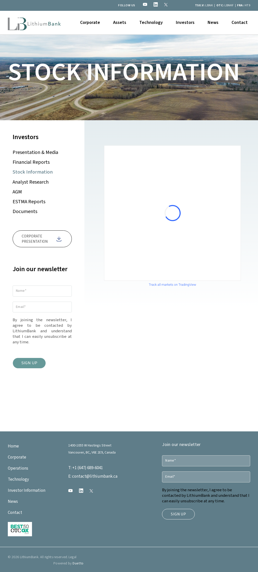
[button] (90, 22)
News (213, 22)
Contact (240, 22)
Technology (151, 22)
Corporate (17, 457)
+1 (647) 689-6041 (85, 468)
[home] (34, 22)
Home (13, 446)
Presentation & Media (35, 152)
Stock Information (33, 172)
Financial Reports (31, 162)
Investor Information (26, 490)
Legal (72, 560)
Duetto (78, 567)
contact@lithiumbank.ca (92, 476)
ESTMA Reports (29, 201)
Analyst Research (31, 182)
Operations (18, 468)
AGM (17, 191)
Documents (25, 211)
